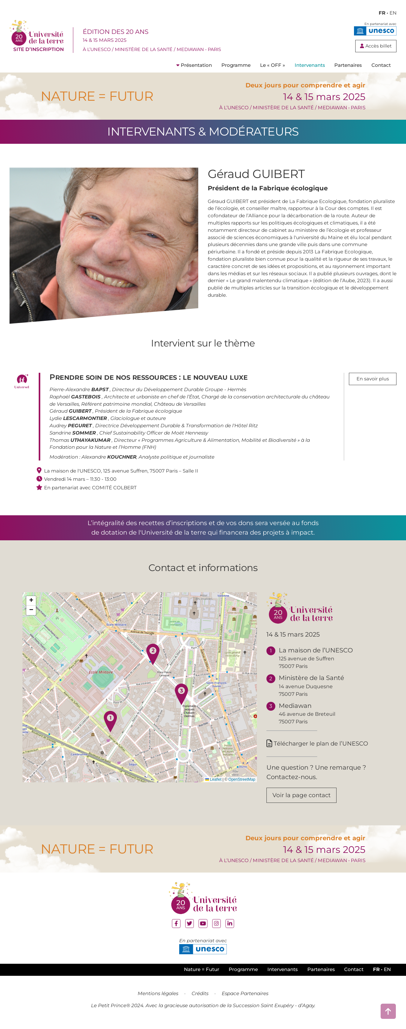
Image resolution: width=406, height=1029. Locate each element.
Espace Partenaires (245, 999)
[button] (110, 724)
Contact (381, 68)
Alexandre (109, 460)
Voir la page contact (304, 799)
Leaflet (213, 782)
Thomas (80, 443)
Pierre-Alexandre (79, 392)
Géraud (71, 414)
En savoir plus (372, 382)
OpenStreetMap (241, 782)
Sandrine (73, 436)
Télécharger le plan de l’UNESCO (320, 746)
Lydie (78, 421)
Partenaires (348, 68)
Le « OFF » (272, 68)
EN (393, 13)
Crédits (200, 999)
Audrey (71, 428)
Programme (236, 68)
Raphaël (75, 400)
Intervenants (310, 68)
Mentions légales (158, 999)
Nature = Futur (201, 975)
